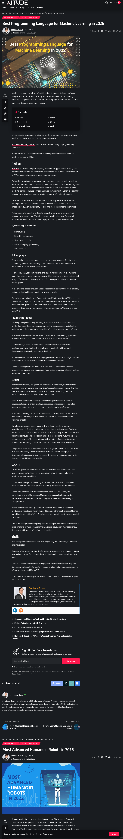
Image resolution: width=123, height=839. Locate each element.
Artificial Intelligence (29, 17)
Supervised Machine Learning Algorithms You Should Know (39, 631)
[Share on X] (102, 31)
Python (15, 168)
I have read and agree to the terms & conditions (31, 667)
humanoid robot (20, 819)
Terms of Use (48, 834)
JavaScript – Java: (23, 126)
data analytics (34, 191)
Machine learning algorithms (50, 99)
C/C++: (52, 122)
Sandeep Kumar (17, 29)
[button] (114, 834)
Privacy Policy (34, 834)
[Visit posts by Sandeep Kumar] (5, 695)
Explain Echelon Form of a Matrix (28, 627)
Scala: (52, 118)
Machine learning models (23, 144)
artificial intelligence (49, 93)
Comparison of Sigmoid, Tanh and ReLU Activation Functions (40, 619)
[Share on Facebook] (98, 31)
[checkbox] (12, 666)
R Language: (22, 122)
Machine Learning (11, 17)
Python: (20, 117)
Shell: (52, 126)
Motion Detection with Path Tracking (30, 623)
